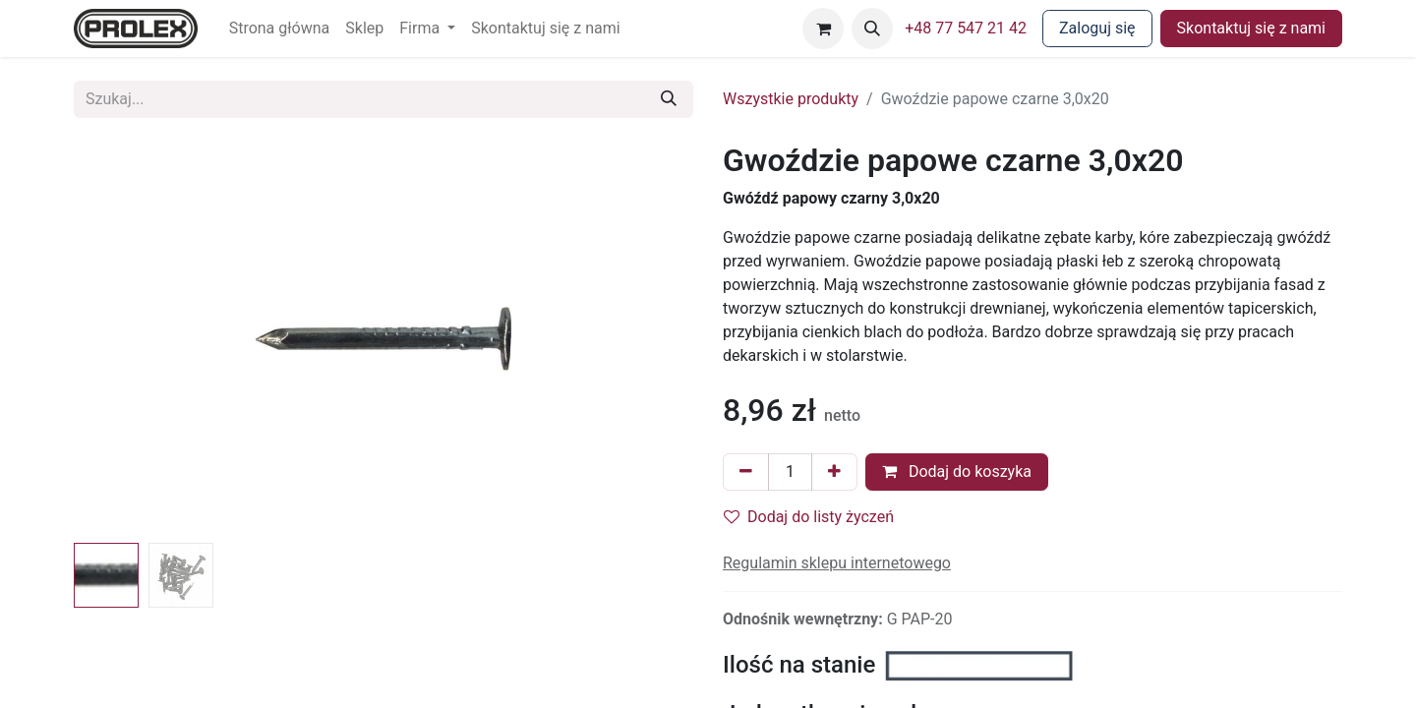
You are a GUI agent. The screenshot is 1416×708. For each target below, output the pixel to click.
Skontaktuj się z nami (1251, 28)
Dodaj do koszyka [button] (957, 471)
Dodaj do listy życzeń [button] (809, 516)
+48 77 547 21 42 (966, 28)
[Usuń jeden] (746, 472)
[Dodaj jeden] (834, 472)
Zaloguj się (1097, 28)
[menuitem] (279, 28)
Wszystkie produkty (790, 98)
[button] (872, 28)
